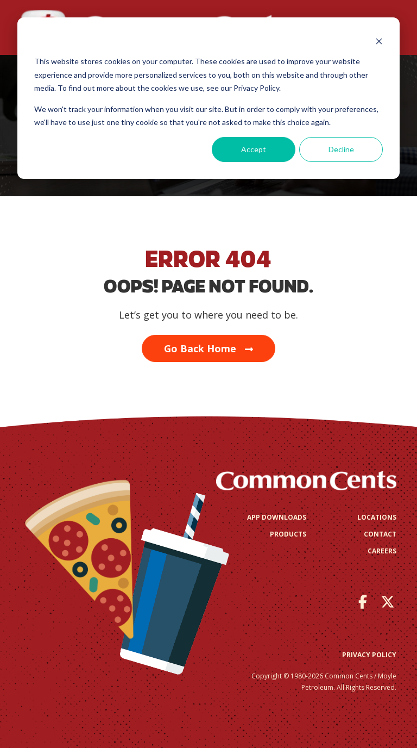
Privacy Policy (369, 654)
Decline (341, 149)
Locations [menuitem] (376, 517)
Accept (253, 149)
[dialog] (208, 98)
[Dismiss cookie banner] (379, 41)
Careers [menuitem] (382, 551)
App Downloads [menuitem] (276, 517)
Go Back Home (208, 348)
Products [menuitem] (288, 534)
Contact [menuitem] (380, 534)
